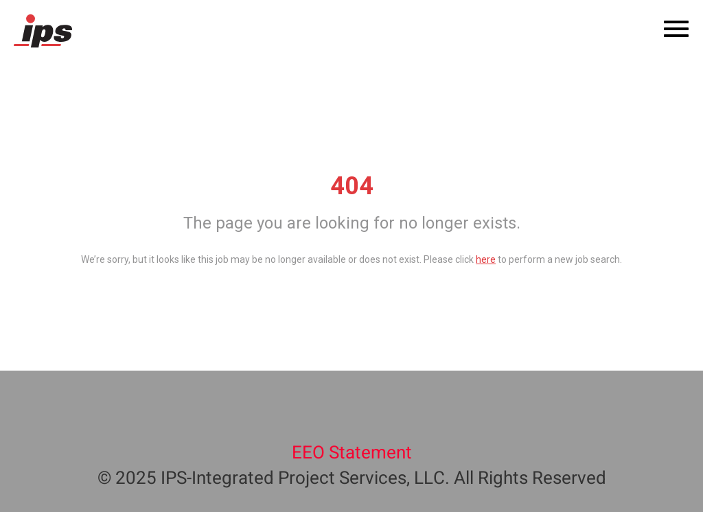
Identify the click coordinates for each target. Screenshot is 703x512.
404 (351, 186)
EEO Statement (352, 453)
